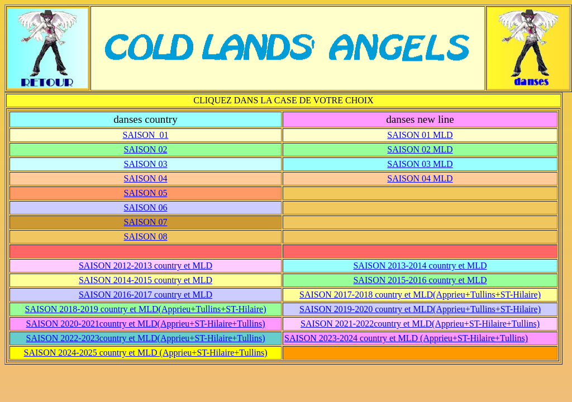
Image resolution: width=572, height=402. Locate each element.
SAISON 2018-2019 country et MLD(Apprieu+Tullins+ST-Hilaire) (145, 309)
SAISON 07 (146, 222)
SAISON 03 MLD (419, 164)
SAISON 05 (146, 193)
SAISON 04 (146, 178)
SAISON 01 (146, 135)
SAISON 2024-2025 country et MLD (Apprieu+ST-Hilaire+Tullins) (146, 352)
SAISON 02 (146, 149)
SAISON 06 (146, 207)
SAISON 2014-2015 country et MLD (145, 280)
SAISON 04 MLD (419, 178)
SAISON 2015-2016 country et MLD (420, 280)
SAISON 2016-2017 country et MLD (145, 294)
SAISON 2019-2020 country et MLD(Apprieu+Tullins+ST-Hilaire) (420, 309)
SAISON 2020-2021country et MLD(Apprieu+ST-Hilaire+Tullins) (145, 323)
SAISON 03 (146, 164)
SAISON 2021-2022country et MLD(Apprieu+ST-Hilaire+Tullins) (420, 323)
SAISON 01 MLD (419, 135)
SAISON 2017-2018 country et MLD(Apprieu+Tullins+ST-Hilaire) (420, 294)
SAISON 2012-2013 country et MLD (145, 265)
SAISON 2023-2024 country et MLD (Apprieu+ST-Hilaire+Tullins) (406, 338)
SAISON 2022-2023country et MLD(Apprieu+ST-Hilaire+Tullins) (145, 338)
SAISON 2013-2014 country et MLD (420, 265)
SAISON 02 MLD (419, 149)
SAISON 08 (146, 236)
